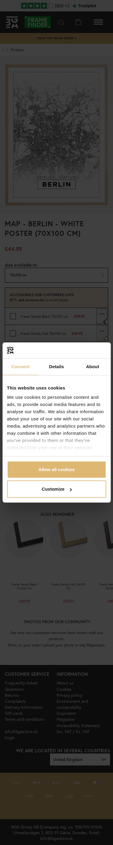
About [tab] (92, 366)
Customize (57, 489)
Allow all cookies (56, 469)
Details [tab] (56, 366)
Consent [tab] (20, 366)
